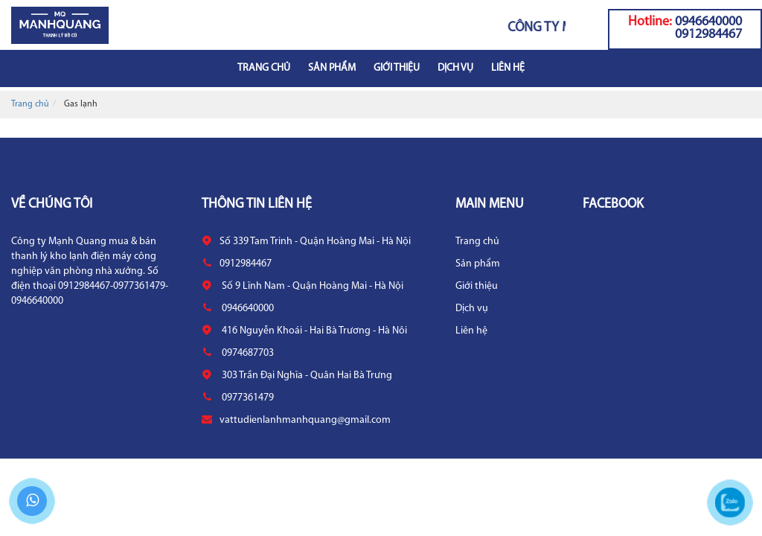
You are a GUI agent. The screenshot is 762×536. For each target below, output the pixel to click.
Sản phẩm (332, 68)
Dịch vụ (455, 68)
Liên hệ (508, 68)
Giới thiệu (397, 68)
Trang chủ (263, 68)
